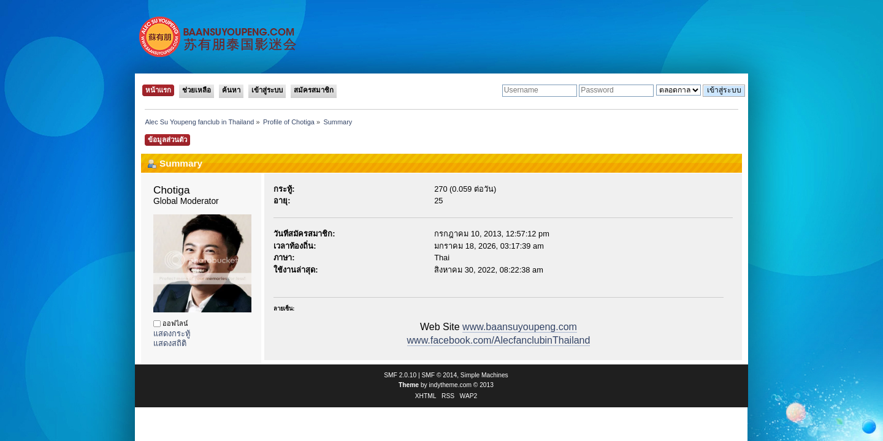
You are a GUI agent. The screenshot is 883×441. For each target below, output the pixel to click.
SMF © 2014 (439, 375)
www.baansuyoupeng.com (519, 327)
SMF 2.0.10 (400, 375)
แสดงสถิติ (169, 343)
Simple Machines (484, 375)
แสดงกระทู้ (171, 333)
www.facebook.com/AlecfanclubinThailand (499, 340)
